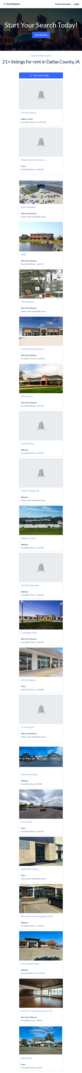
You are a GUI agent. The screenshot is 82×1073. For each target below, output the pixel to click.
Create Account (63, 4)
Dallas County (44, 55)
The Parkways (27, 301)
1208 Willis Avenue (30, 869)
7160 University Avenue (32, 349)
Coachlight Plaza (29, 632)
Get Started (41, 35)
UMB (23, 254)
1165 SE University (30, 585)
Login (76, 4)
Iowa (33, 55)
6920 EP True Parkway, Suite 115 (36, 1011)
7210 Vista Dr (27, 727)
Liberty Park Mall (29, 774)
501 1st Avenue (28, 680)
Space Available (28, 207)
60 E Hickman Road (30, 963)
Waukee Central (28, 538)
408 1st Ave (26, 1058)
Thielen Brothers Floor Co (33, 160)
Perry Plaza (26, 822)
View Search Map (39, 75)
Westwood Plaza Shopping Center (37, 916)
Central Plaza (27, 443)
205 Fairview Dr (28, 112)
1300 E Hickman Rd (30, 490)
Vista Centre (27, 396)
